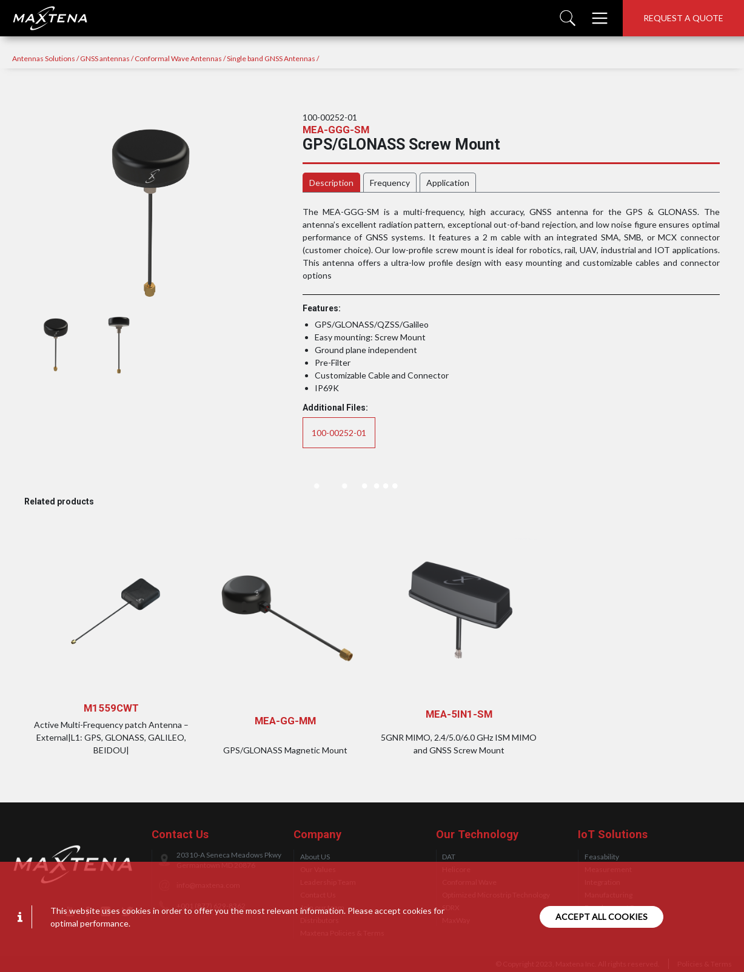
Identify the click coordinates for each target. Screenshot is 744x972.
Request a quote (683, 18)
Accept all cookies (601, 916)
